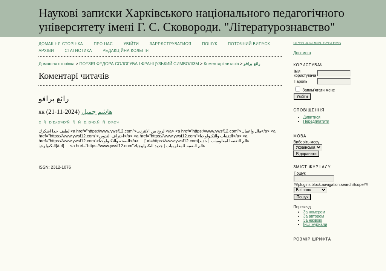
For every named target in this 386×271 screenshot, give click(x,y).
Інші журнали (315, 224)
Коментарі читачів (221, 63)
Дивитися (311, 117)
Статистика (78, 51)
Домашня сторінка (60, 44)
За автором (313, 216)
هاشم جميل (96, 111)
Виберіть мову (306, 142)
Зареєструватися (170, 44)
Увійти (131, 44)
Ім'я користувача (305, 73)
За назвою (312, 220)
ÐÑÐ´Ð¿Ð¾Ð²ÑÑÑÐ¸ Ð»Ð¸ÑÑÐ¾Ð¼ (78, 122)
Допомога (302, 53)
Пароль (300, 81)
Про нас (103, 44)
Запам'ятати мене (318, 90)
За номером (314, 212)
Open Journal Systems (317, 43)
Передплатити (316, 121)
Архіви (46, 51)
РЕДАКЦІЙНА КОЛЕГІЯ (126, 51)
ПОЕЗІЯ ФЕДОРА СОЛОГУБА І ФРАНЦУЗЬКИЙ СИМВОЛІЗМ (139, 63)
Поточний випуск (249, 44)
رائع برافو (252, 63)
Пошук (209, 44)
